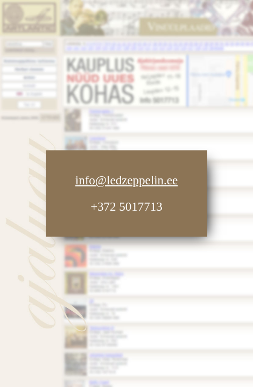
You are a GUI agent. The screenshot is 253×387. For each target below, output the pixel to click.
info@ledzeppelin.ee (126, 180)
